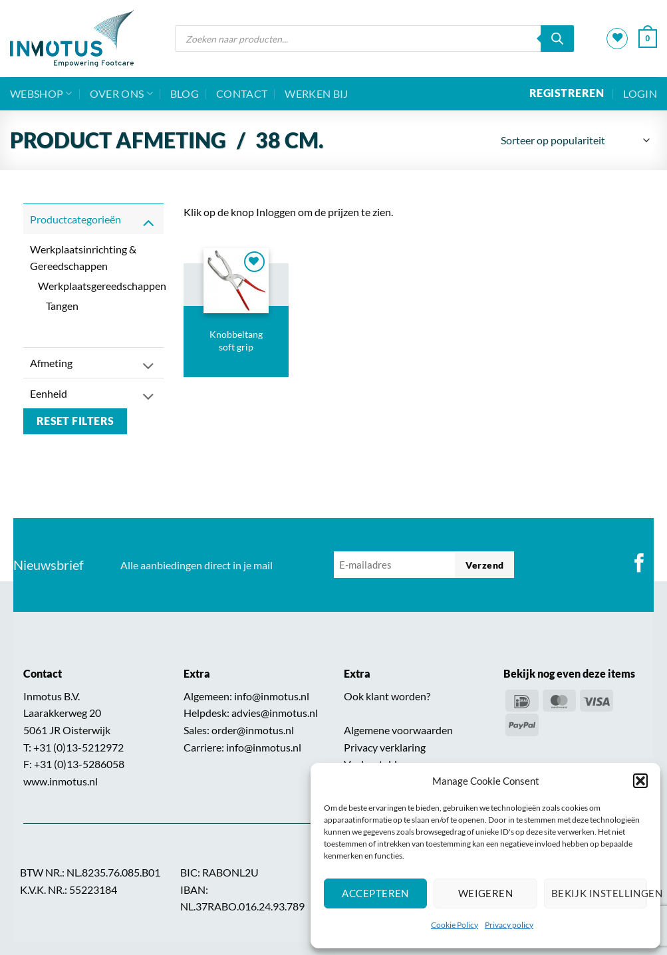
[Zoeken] (557, 38)
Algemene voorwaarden (398, 730)
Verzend (484, 565)
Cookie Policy (454, 925)
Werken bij (316, 93)
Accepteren (375, 893)
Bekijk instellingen (599, 893)
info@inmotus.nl (271, 696)
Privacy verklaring (385, 747)
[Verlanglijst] (617, 38)
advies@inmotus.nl (274, 712)
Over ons (121, 93)
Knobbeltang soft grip (236, 340)
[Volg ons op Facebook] (639, 564)
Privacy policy (509, 925)
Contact (241, 93)
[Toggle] (148, 222)
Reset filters (75, 421)
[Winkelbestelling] (574, 140)
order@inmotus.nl (252, 730)
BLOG (184, 93)
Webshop (41, 93)
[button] (640, 780)
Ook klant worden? (387, 696)
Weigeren (485, 893)
